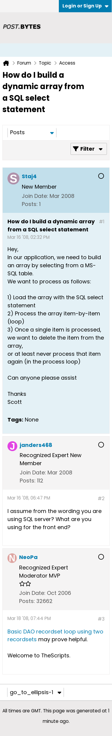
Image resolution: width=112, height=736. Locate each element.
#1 (102, 222)
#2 (101, 498)
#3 (101, 619)
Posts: (30, 204)
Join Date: (35, 196)
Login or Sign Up (85, 6)
